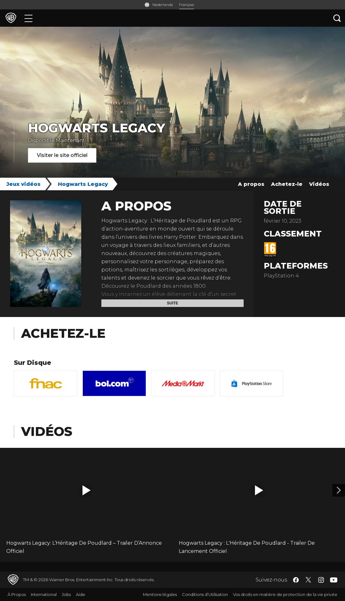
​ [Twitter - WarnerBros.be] (308, 580)
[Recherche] (337, 18)
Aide (80, 594)
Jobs (66, 594)
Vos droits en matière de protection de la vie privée (285, 594)
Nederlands (162, 4)
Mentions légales (160, 594)
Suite (172, 303)
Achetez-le (287, 184)
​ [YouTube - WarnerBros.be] (333, 579)
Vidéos (319, 184)
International (44, 594)
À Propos (17, 594)
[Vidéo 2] (338, 490)
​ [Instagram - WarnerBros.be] (321, 580)
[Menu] (28, 18)
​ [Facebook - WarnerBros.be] (296, 580)
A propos (251, 184)
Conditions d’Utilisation (205, 594)
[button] (86, 490)
